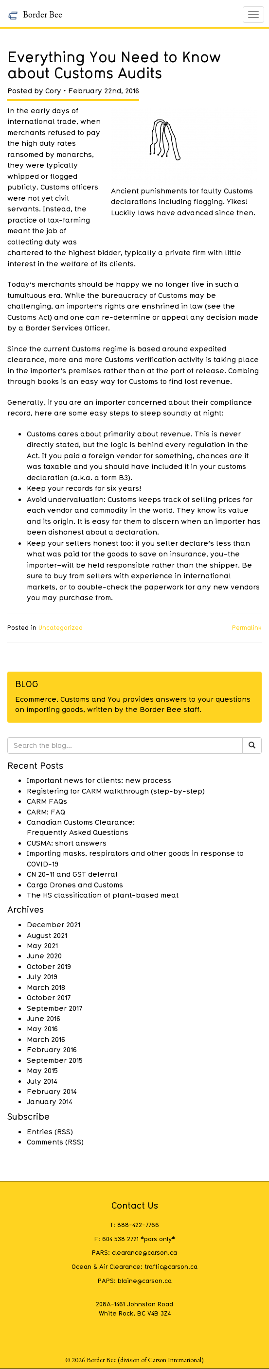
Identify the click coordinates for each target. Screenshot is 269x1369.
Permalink (247, 627)
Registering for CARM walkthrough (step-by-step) (116, 791)
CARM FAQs (47, 801)
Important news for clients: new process (99, 780)
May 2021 (42, 945)
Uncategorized (60, 627)
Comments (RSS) (55, 1141)
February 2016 (52, 1049)
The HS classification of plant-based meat (103, 895)
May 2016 (42, 1028)
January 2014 (49, 1101)
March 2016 (46, 1039)
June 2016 (43, 1018)
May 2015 (42, 1070)
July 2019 (42, 976)
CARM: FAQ (46, 811)
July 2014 (42, 1081)
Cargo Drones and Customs (75, 884)
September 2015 (55, 1060)
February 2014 (52, 1091)
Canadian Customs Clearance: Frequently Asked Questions (81, 827)
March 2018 (46, 987)
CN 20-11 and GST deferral (72, 874)
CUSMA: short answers (67, 843)
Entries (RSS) (50, 1131)
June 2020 (44, 955)
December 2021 (53, 924)
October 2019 (49, 966)
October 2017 (49, 997)
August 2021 (47, 935)
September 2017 (54, 1008)
